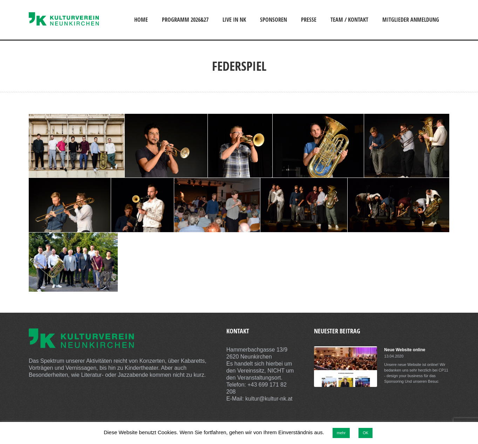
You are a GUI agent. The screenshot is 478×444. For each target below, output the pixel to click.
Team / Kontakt (349, 19)
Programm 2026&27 (185, 19)
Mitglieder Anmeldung (410, 19)
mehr (341, 433)
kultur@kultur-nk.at (269, 399)
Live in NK (234, 19)
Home (141, 19)
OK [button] (365, 433)
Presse (308, 19)
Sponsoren (273, 19)
